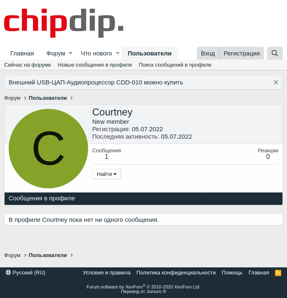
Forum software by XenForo (143, 286)
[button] (70, 53)
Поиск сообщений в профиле (175, 65)
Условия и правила (107, 272)
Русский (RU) (25, 272)
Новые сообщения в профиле (95, 65)
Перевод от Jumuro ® (143, 291)
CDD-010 (129, 82)
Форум (55, 53)
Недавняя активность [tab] (114, 198)
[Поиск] (275, 53)
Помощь (232, 272)
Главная (22, 53)
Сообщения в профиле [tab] (42, 198)
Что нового (96, 53)
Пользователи (150, 53)
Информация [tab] (204, 198)
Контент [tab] (165, 198)
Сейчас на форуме (27, 65)
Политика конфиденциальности (176, 272)
